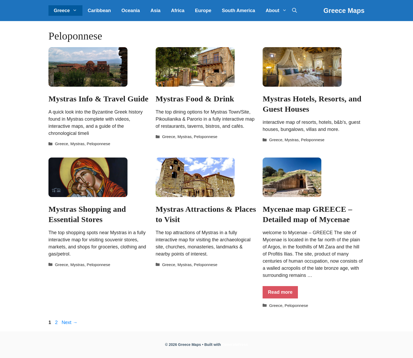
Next (69, 322)
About (279, 10)
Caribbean (99, 10)
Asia (155, 10)
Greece (68, 10)
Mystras (77, 143)
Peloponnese (98, 143)
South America (238, 10)
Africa (177, 10)
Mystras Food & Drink (195, 98)
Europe (203, 10)
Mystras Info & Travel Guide (98, 98)
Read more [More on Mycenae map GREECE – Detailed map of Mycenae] (280, 292)
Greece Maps (344, 10)
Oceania (130, 10)
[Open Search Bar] (294, 10)
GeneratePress (235, 344)
